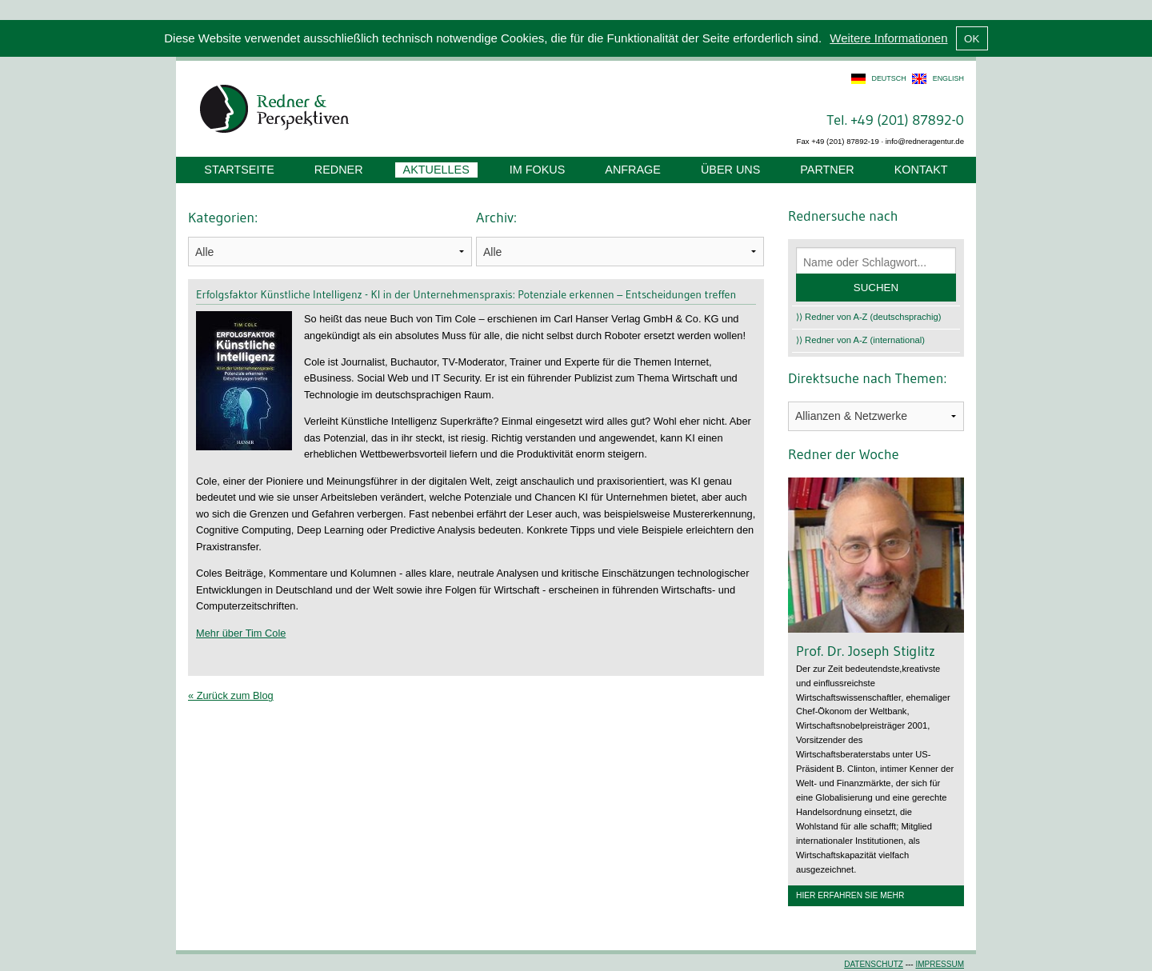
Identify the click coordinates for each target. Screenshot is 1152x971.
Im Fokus (538, 169)
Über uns (730, 169)
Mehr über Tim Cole (241, 633)
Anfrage (633, 169)
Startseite (239, 169)
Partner (827, 169)
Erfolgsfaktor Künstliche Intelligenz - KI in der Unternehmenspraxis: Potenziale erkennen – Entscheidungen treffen (466, 294)
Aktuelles (436, 169)
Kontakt (921, 169)
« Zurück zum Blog (231, 695)
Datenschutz (873, 964)
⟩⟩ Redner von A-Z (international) (860, 340)
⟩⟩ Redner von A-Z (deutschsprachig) (869, 317)
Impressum (939, 964)
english (948, 78)
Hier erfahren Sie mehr (850, 895)
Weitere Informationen (888, 38)
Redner (338, 169)
